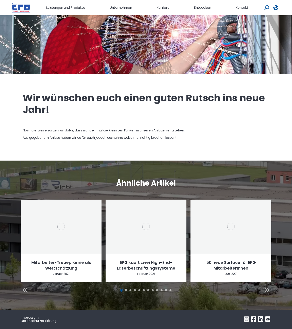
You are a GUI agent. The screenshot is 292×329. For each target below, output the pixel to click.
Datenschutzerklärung (38, 320)
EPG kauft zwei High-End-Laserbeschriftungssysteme (146, 265)
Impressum (30, 317)
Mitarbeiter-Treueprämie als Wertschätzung (61, 265)
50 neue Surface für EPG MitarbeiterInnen (231, 265)
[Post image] (61, 227)
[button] (25, 290)
